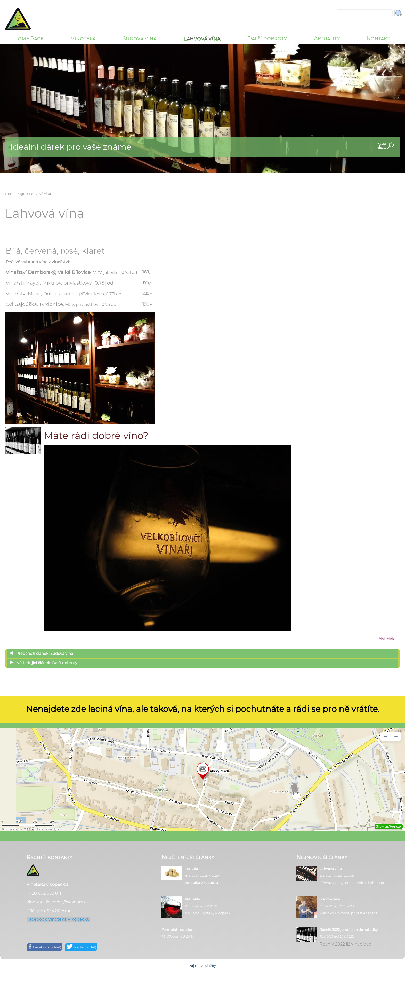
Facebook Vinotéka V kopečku (58, 919)
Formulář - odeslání (178, 929)
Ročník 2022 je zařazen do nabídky (349, 929)
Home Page (28, 38)
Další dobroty (267, 38)
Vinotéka (83, 38)
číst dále (387, 638)
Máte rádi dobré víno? (96, 435)
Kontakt (378, 38)
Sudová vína (140, 38)
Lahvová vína (201, 38)
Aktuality (327, 38)
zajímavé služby (202, 966)
